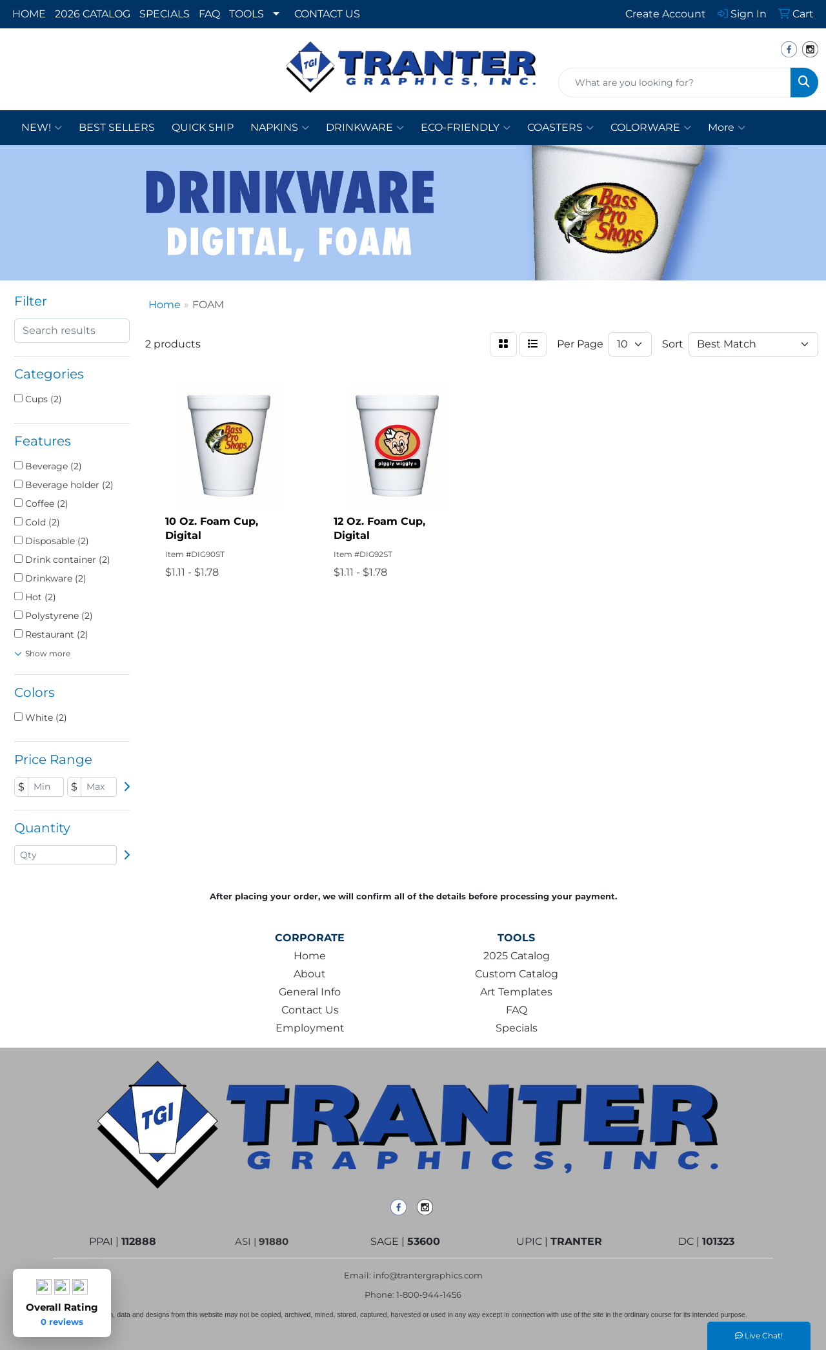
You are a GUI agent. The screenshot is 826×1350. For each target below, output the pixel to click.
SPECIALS (164, 14)
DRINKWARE (365, 127)
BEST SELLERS (117, 127)
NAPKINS (279, 127)
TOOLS (246, 14)
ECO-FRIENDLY (465, 127)
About (310, 974)
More (726, 127)
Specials (517, 1028)
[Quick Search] (674, 82)
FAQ (209, 14)
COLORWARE (650, 127)
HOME (29, 14)
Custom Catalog (516, 974)
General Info (310, 992)
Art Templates (516, 992)
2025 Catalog (516, 956)
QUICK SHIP (203, 127)
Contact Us (310, 1010)
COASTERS (560, 127)
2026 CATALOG (92, 14)
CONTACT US (327, 14)
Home (310, 956)
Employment (310, 1028)
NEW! (41, 127)
